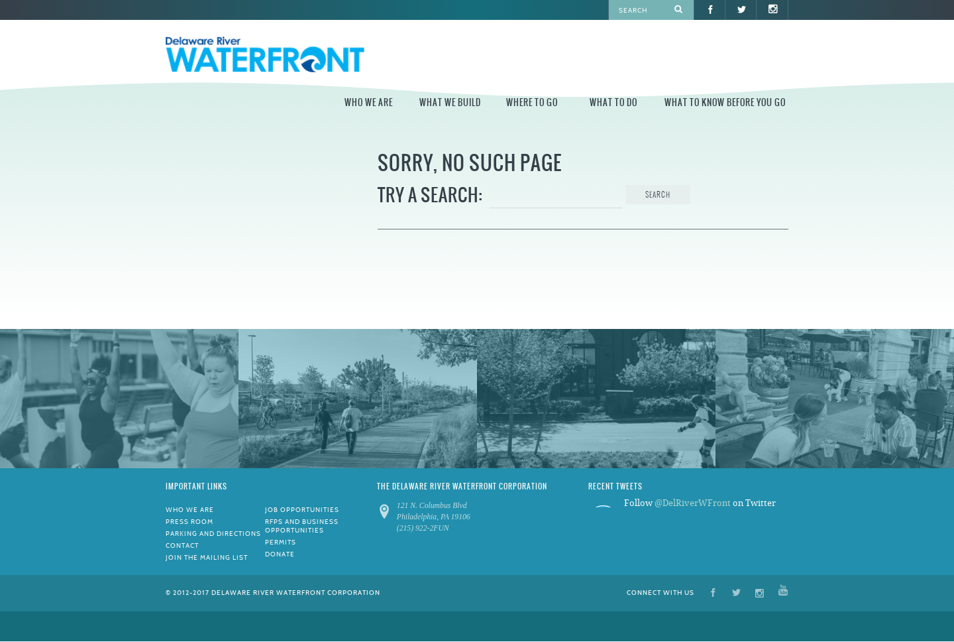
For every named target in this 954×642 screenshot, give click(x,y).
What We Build (450, 102)
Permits (280, 542)
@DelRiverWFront (693, 503)
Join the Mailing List (207, 557)
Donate (280, 554)
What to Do (613, 102)
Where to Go (532, 102)
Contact (182, 545)
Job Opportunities (302, 509)
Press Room (189, 521)
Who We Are (368, 102)
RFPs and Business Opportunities (302, 526)
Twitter (736, 592)
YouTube (783, 592)
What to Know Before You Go (725, 102)
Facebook (713, 592)
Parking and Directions (213, 533)
